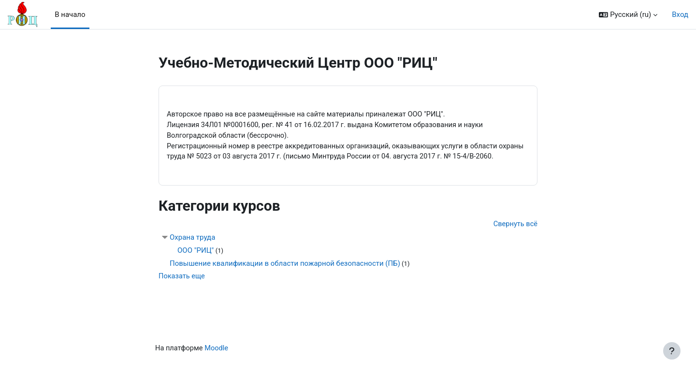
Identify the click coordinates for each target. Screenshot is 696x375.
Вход (680, 14)
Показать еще (182, 289)
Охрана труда (192, 250)
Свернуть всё (514, 236)
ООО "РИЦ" (195, 263)
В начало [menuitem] (70, 14)
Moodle (218, 362)
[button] (628, 15)
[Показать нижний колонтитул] (672, 351)
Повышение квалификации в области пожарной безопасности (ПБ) (285, 276)
